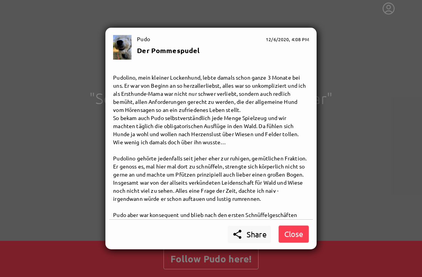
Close (293, 234)
